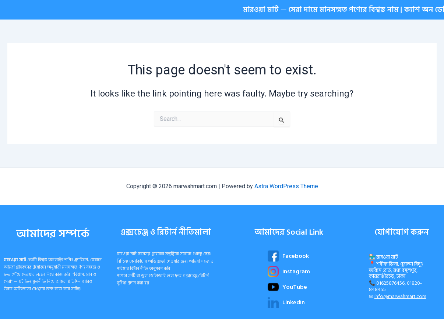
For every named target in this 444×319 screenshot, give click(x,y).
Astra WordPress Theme (286, 186)
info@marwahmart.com (400, 296)
